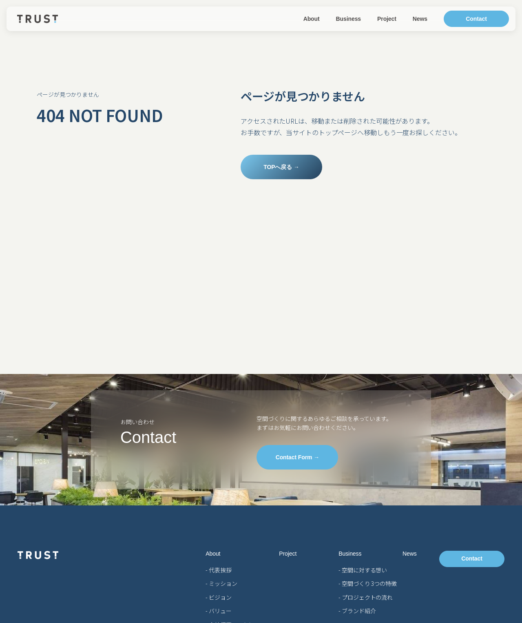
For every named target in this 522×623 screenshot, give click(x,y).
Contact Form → (298, 457)
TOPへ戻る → (281, 167)
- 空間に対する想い (362, 570)
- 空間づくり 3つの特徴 (367, 583)
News (420, 19)
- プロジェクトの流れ (365, 597)
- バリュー (218, 611)
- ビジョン (218, 597)
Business (348, 19)
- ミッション (221, 583)
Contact (476, 19)
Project (386, 19)
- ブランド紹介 (357, 611)
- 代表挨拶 (218, 570)
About (311, 19)
